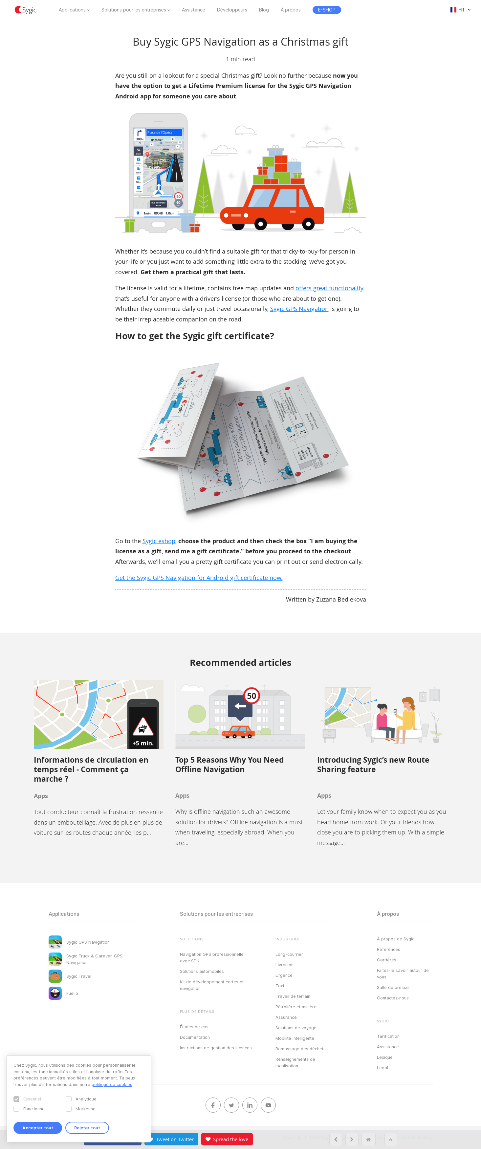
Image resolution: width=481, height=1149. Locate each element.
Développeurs (232, 9)
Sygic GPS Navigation (299, 309)
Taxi (279, 985)
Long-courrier (289, 954)
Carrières (386, 959)
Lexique (385, 1057)
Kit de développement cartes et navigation (212, 985)
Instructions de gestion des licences (216, 1047)
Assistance (193, 9)
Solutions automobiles (202, 971)
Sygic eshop (158, 541)
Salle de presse (393, 987)
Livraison (284, 964)
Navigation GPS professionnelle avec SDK (212, 957)
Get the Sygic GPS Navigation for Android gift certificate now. (199, 578)
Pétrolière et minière (296, 1006)
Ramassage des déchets (300, 1048)
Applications (72, 9)
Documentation (195, 1037)
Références (388, 949)
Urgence (284, 975)
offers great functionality (329, 288)
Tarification (388, 1036)
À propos (291, 9)
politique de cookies (112, 1084)
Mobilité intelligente (294, 1038)
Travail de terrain (292, 996)
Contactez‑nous (393, 997)
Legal (382, 1067)
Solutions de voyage (296, 1027)
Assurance (286, 1017)
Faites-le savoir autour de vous (403, 973)
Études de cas (194, 1026)
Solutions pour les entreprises (133, 9)
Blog (264, 9)
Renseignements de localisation (295, 1062)
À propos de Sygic (395, 938)
